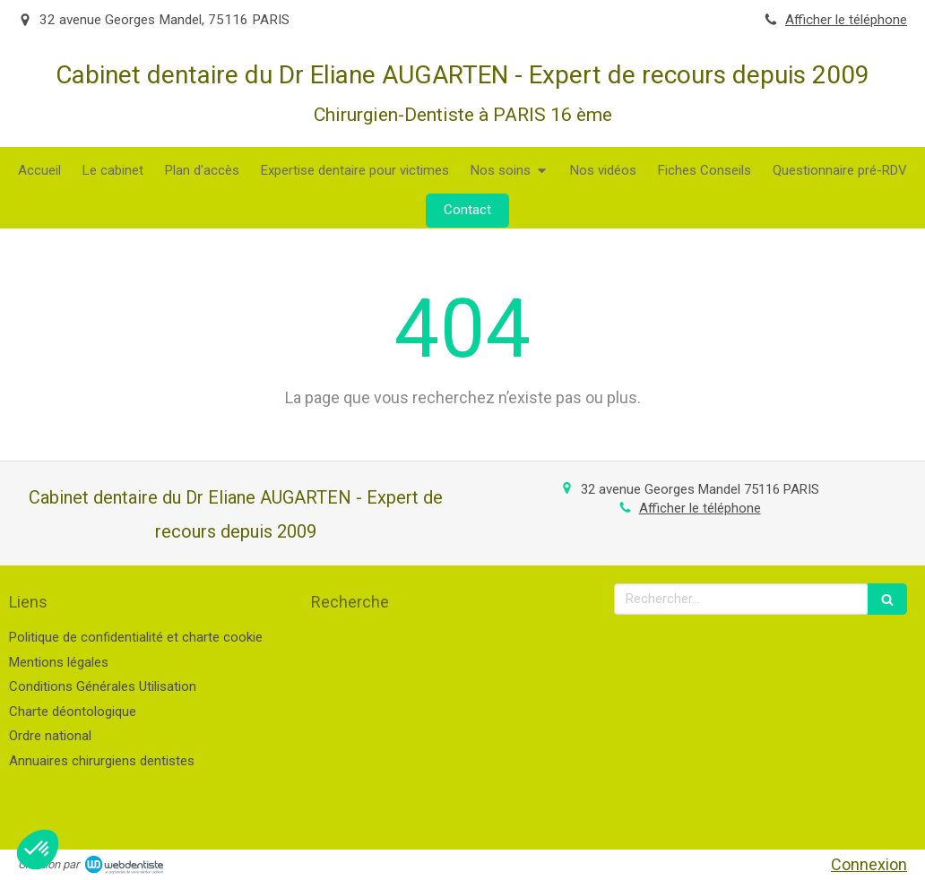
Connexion (869, 864)
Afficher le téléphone (846, 20)
